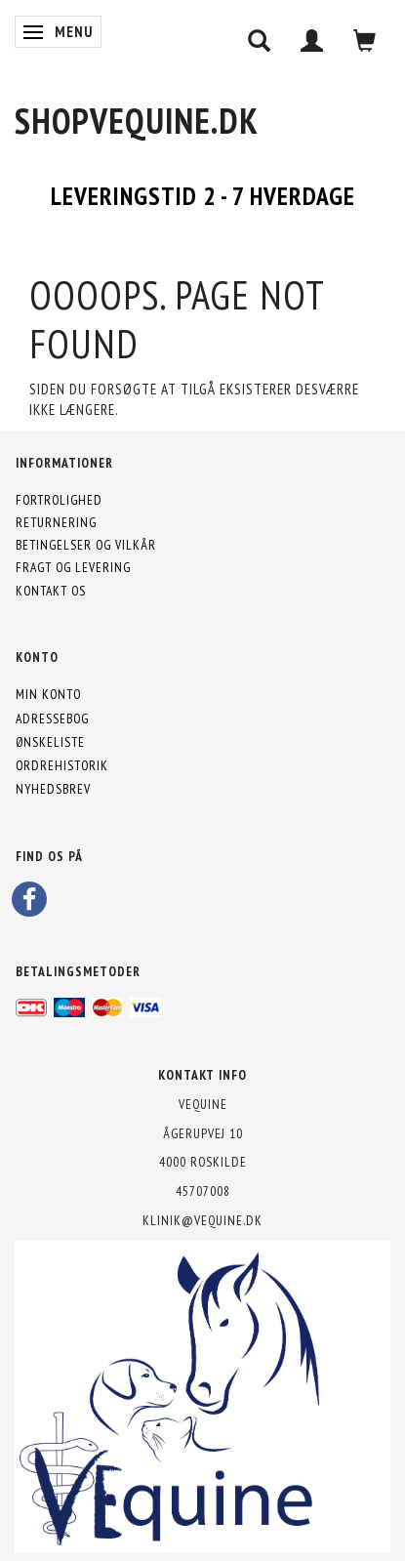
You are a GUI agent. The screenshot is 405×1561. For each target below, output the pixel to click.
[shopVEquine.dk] (137, 121)
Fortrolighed (59, 500)
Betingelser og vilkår (86, 545)
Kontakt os (51, 590)
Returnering (56, 522)
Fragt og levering (73, 567)
